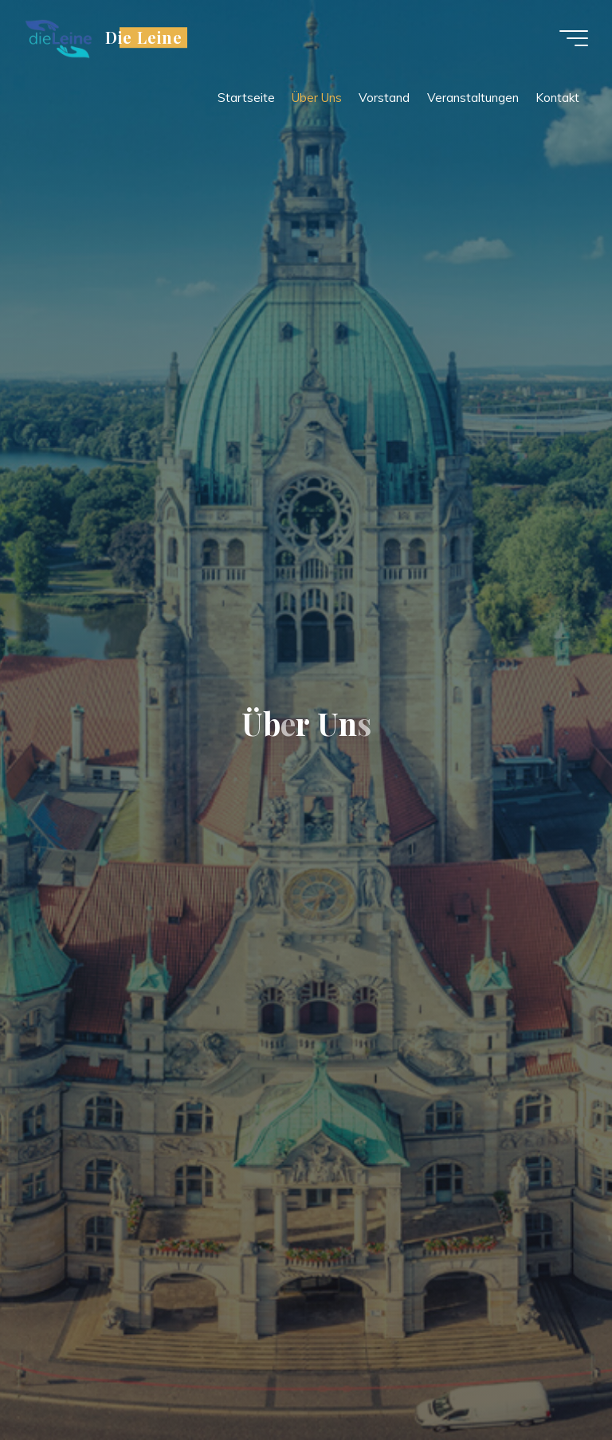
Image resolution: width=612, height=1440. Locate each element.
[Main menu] (573, 38)
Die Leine (143, 37)
